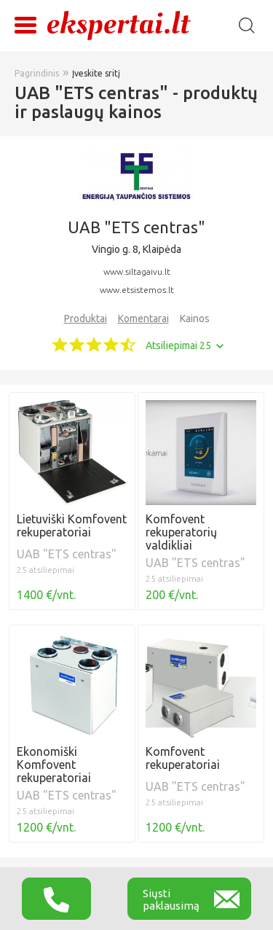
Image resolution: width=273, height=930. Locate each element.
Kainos (195, 318)
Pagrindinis (37, 73)
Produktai (85, 318)
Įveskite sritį (96, 73)
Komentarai (143, 318)
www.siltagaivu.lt (136, 271)
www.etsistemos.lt (137, 289)
